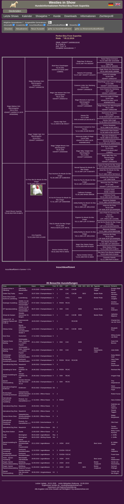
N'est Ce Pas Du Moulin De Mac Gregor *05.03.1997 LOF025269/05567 (85, 181)
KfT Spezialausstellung (10, 308)
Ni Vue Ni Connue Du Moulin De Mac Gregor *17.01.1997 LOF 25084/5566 (60, 199)
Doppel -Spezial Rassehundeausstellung (10, 462)
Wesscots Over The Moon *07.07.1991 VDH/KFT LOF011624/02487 (109, 184)
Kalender (21, 16)
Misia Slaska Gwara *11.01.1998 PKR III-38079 (109, 247)
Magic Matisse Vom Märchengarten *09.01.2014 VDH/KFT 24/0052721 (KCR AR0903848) (13, 109)
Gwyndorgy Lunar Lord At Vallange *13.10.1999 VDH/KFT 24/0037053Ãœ (109, 83)
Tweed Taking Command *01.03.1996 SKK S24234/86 (109, 59)
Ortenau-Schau (7, 328)
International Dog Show (10, 363)
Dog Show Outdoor (9, 431)
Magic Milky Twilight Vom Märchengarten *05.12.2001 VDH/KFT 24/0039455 (84, 153)
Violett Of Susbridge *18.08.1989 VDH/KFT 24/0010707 (109, 76)
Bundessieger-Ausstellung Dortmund (10, 359)
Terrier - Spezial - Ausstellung (8, 458)
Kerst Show (6, 335)
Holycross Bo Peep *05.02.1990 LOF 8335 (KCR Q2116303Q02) (109, 207)
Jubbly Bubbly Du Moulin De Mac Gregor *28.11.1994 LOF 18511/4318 (84, 204)
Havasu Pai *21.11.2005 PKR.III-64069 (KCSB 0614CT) (84, 117)
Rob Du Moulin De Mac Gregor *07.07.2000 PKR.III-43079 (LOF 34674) (60, 225)
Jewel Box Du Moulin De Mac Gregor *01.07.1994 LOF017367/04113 (109, 171)
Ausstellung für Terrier (9, 369)
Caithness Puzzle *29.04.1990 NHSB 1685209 (109, 195)
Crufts (5, 434)
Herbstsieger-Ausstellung (7, 355)
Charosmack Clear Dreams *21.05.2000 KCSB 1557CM (109, 131)
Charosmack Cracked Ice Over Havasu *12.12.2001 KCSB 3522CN (84, 128)
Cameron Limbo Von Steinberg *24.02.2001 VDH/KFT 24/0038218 (84, 87)
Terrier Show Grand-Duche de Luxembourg (10, 297)
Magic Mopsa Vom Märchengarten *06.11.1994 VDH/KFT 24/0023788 (109, 107)
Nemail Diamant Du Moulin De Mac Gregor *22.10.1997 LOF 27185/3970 (84, 169)
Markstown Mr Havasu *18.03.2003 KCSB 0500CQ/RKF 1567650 (109, 114)
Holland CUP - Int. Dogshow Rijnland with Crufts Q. (10, 320)
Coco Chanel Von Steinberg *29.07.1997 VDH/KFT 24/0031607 (109, 90)
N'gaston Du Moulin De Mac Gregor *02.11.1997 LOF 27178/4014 (85, 219)
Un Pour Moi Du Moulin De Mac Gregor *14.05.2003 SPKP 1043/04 (36, 181)
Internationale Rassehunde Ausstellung (7, 399)
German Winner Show (10, 415)
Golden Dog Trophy (9, 293)
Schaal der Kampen (9, 314)
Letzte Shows (9, 16)
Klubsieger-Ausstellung (10, 302)
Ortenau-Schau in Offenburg (8, 288)
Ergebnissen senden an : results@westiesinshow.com (62, 484)
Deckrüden (15, 11)
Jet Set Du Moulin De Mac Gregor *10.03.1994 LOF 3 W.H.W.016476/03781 (109, 223)
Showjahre (33, 16)
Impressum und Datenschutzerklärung (62, 486)
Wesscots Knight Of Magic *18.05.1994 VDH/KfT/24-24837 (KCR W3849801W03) (85, 139)
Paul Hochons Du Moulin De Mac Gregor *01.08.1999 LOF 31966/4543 (60, 175)
